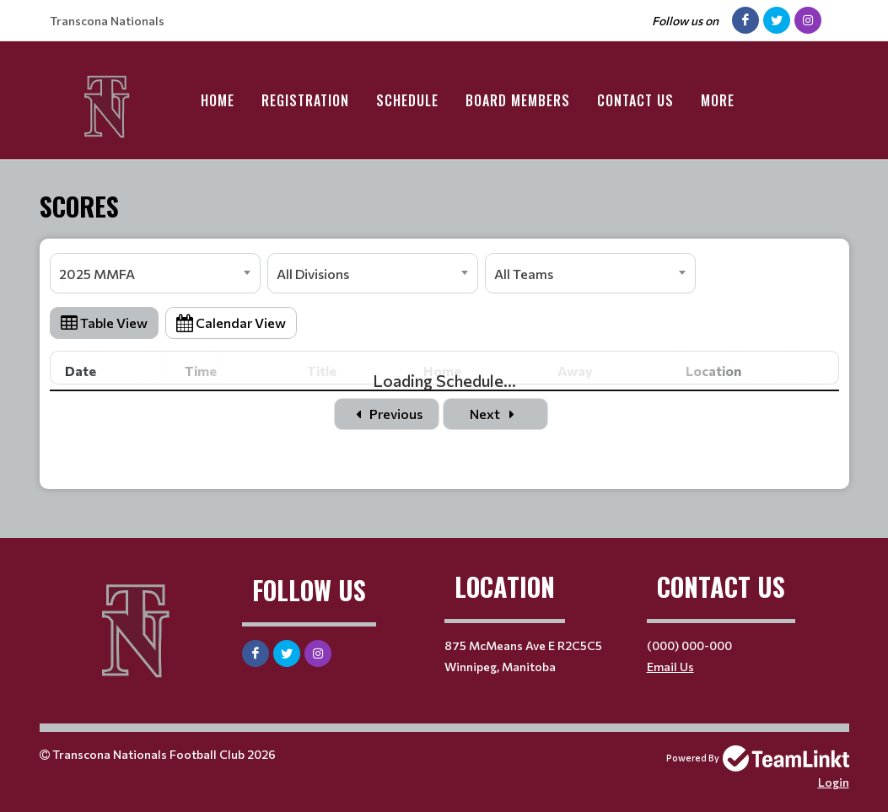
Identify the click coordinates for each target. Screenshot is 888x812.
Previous (386, 414)
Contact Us (635, 100)
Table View (104, 323)
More (718, 100)
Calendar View (231, 323)
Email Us (670, 666)
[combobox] (155, 273)
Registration (305, 100)
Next (495, 414)
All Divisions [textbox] (313, 274)
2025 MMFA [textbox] (97, 274)
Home (217, 100)
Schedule (407, 100)
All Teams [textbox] (523, 274)
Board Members (518, 100)
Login (833, 782)
